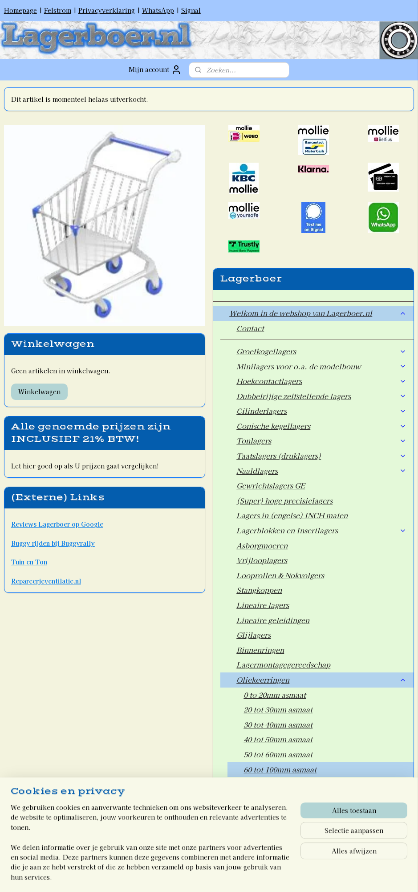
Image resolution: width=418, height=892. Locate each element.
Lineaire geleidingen (272, 620)
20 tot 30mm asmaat (277, 709)
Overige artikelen (266, 813)
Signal (191, 10)
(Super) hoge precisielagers (284, 500)
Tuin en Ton (29, 561)
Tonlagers (321, 440)
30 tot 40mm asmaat (277, 724)
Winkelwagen (39, 391)
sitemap (172, 875)
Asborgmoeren (262, 545)
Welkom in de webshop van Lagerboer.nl (317, 313)
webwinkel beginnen (220, 875)
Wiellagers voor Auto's (275, 799)
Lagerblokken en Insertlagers (321, 530)
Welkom (243, 837)
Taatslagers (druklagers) (321, 455)
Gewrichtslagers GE (270, 485)
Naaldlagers (321, 470)
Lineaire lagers (262, 605)
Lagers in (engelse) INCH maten (292, 515)
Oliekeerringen (321, 679)
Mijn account (155, 69)
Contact (250, 328)
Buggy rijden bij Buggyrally (53, 543)
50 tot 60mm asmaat (277, 754)
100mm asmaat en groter (286, 784)
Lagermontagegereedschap (283, 664)
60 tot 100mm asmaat (280, 769)
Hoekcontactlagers (321, 381)
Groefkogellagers (321, 351)
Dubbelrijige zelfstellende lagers (321, 396)
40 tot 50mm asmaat (277, 739)
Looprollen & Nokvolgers (280, 575)
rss (189, 875)
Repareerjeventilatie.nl (46, 580)
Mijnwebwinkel (296, 875)
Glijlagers (253, 634)
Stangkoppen (259, 589)
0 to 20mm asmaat (274, 694)
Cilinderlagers (321, 410)
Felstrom (57, 10)
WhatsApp (158, 10)
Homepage (20, 10)
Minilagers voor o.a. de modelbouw (321, 366)
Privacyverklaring (106, 10)
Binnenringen (260, 649)
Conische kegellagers (321, 425)
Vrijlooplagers (261, 560)
